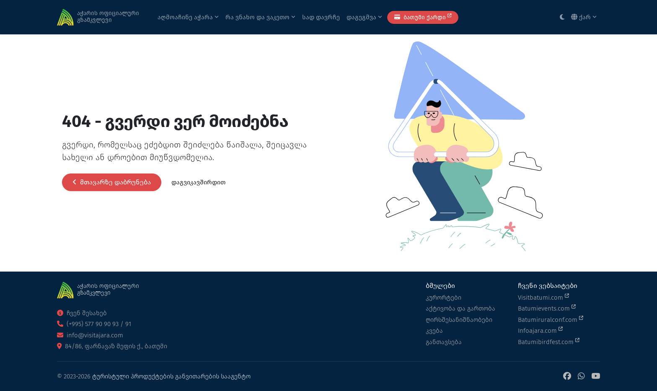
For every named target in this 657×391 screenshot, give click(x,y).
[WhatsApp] (581, 376)
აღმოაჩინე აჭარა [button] (188, 17)
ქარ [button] (584, 17)
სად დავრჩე (321, 17)
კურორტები (443, 297)
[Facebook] (567, 376)
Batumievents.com (547, 308)
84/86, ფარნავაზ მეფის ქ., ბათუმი (112, 346)
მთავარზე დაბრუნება (111, 182)
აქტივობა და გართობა (460, 308)
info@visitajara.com (90, 335)
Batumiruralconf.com (550, 319)
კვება (434, 330)
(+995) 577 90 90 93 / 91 (94, 324)
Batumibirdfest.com (548, 341)
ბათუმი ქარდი (422, 17)
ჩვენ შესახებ (82, 313)
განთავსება (444, 342)
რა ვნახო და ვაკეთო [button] (260, 17)
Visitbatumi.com (543, 297)
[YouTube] (595, 376)
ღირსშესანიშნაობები (459, 320)
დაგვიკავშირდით (198, 182)
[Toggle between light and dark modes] (562, 17)
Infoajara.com (540, 330)
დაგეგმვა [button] (364, 17)
